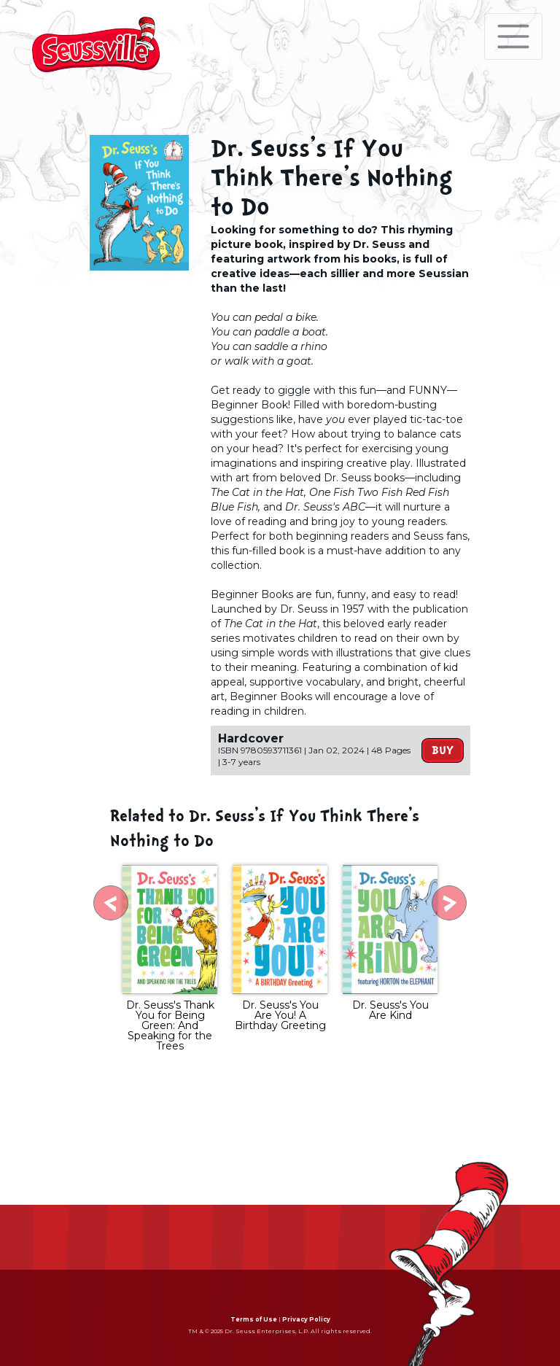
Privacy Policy (306, 1319)
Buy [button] (443, 750)
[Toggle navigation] (513, 36)
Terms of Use (253, 1319)
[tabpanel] (170, 959)
